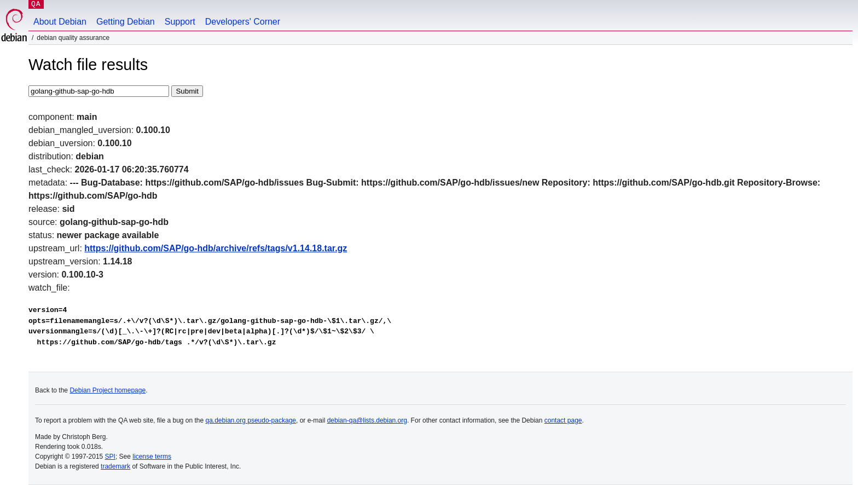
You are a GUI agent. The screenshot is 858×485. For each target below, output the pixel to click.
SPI (110, 456)
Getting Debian (125, 21)
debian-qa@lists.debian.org (367, 420)
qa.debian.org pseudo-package (251, 420)
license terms (151, 456)
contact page (563, 420)
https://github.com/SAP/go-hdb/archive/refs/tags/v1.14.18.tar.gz (215, 248)
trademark (115, 466)
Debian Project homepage (107, 390)
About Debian (59, 21)
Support (180, 21)
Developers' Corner (242, 21)
